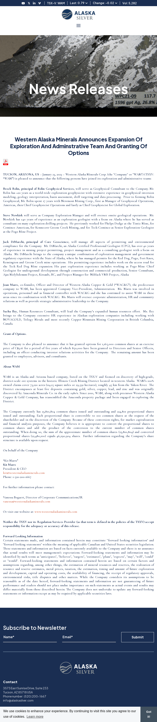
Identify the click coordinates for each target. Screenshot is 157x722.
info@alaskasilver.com (18, 700)
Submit (138, 637)
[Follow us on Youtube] (23, 3)
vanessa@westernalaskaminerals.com (26, 501)
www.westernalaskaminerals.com (56, 512)
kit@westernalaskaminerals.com (24, 473)
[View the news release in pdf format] (5, 164)
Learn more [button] (35, 716)
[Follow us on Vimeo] (39, 3)
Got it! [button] (148, 714)
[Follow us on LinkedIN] (34, 3)
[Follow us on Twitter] (29, 3)
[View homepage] (78, 14)
